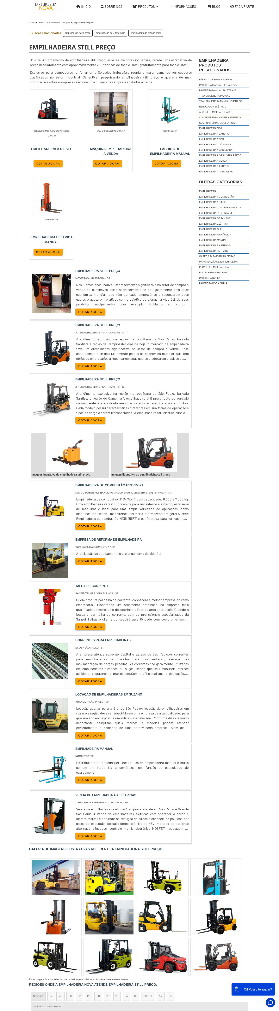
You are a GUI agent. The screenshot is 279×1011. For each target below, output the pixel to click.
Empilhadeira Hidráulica (215, 234)
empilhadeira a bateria (214, 133)
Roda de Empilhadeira (213, 272)
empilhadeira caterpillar (216, 171)
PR (88, 908)
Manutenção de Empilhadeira (218, 261)
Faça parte (242, 6)
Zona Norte (60, 941)
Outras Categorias (220, 182)
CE (135, 908)
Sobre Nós (111, 6)
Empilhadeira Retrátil (213, 251)
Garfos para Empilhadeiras (217, 256)
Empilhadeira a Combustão (216, 196)
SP (79, 908)
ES (70, 908)
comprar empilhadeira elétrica (220, 117)
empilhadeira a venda (213, 160)
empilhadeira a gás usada (215, 150)
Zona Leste (112, 941)
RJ (51, 908)
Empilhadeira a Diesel (213, 202)
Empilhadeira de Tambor (215, 218)
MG (60, 908)
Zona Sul (95, 941)
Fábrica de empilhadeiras (215, 79)
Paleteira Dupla (209, 278)
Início (83, 6)
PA (170, 908)
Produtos (146, 6)
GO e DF (148, 908)
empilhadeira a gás (211, 139)
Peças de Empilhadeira (214, 267)
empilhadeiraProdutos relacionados (215, 65)
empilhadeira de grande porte (146, 33)
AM (161, 908)
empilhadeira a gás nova (215, 144)
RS (107, 908)
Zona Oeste (79, 941)
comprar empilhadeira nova (217, 123)
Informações (183, 6)
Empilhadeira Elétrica (213, 223)
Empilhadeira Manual (213, 240)
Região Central (41, 941)
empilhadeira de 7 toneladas (110, 33)
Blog (214, 6)
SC (98, 908)
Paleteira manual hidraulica (218, 85)
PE (117, 908)
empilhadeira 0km (210, 128)
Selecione (38, 908)
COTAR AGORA (48, 163)
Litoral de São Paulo (160, 941)
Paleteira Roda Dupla (213, 283)
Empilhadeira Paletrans (215, 245)
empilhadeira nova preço (77, 33)
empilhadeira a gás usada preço (220, 155)
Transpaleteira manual (214, 96)
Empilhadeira (207, 191)
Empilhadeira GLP (210, 229)
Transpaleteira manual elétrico (220, 101)
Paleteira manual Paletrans (217, 90)
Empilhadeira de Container (216, 213)
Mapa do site (221, 977)
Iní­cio (149, 977)
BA (126, 908)
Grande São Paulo (134, 941)
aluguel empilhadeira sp (215, 112)
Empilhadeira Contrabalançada (220, 207)
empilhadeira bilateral (214, 166)
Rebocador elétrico (212, 106)
